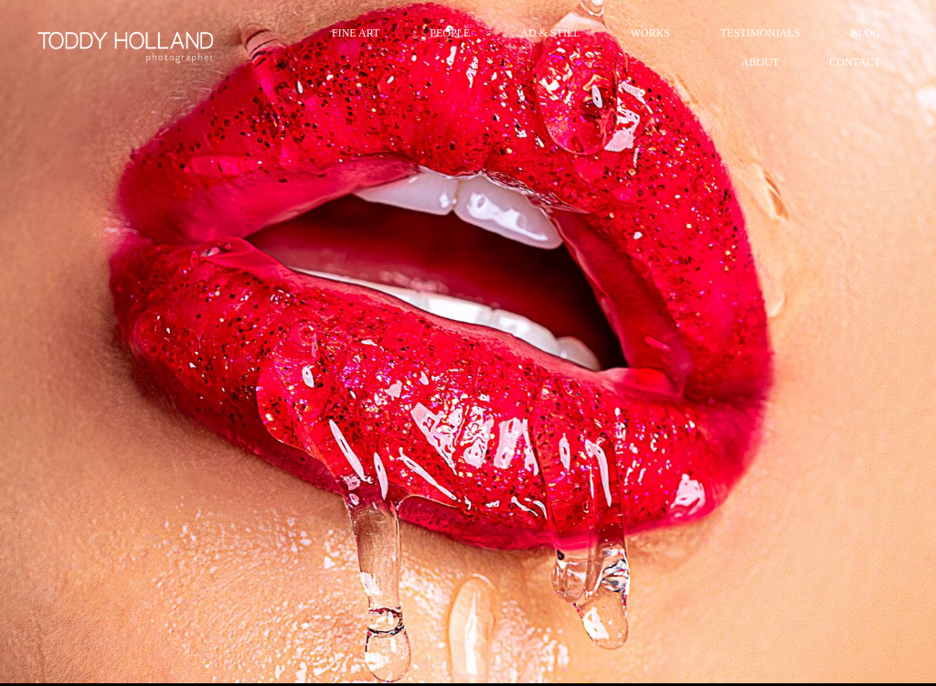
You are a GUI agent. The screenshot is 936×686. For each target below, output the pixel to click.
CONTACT (854, 62)
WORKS (650, 33)
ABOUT (760, 62)
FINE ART (355, 33)
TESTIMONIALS (760, 33)
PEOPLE (450, 33)
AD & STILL (550, 33)
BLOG (865, 33)
